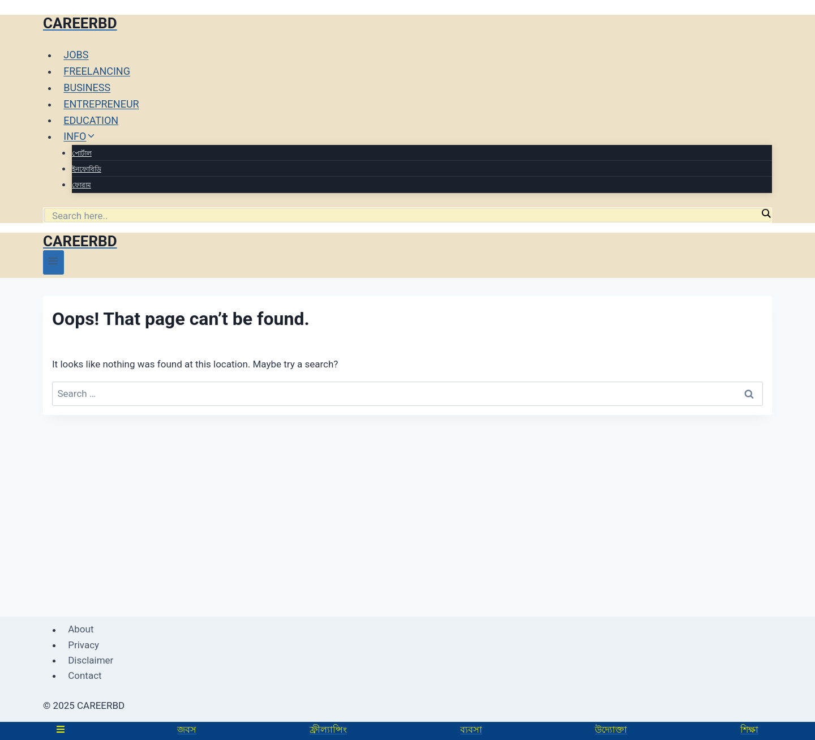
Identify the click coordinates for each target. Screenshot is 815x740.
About (80, 629)
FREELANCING (96, 71)
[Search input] (404, 216)
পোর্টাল (82, 153)
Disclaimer (90, 660)
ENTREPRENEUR (101, 104)
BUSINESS (86, 87)
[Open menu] (53, 262)
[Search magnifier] (765, 213)
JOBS (75, 55)
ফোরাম (81, 185)
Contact (84, 675)
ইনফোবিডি (86, 169)
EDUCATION (90, 120)
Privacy (83, 645)
